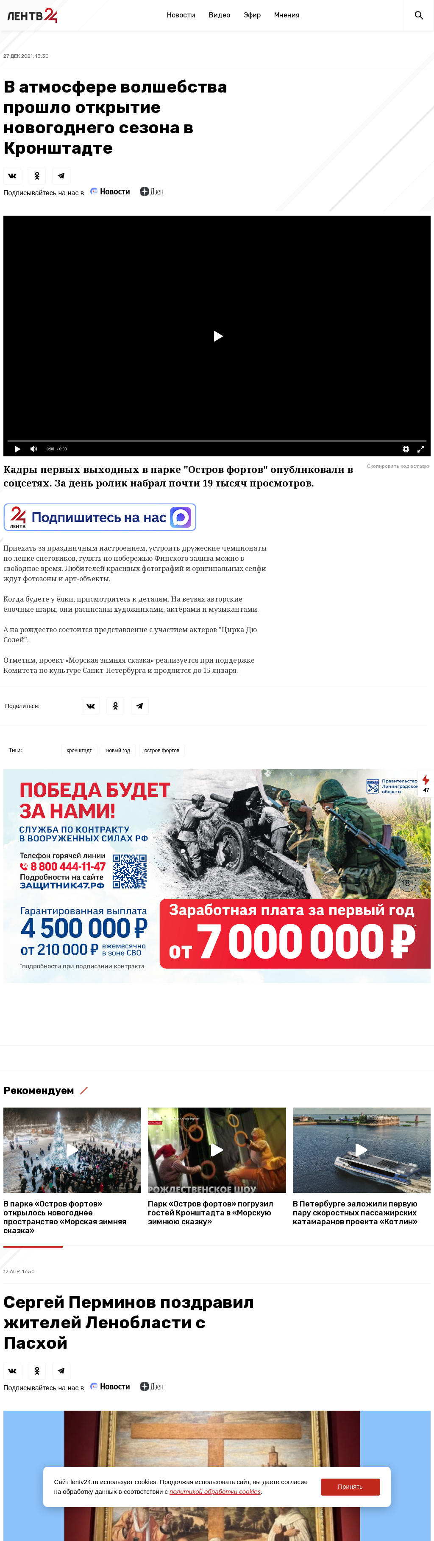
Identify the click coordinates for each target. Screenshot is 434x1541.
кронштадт (79, 751)
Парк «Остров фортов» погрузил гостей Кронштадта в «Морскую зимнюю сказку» (210, 1213)
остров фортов (162, 751)
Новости (181, 15)
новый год (118, 751)
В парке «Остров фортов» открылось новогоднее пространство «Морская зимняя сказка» (64, 1217)
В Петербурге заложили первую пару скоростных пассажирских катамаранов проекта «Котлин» (355, 1213)
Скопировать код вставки (399, 466)
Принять (350, 1486)
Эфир (252, 15)
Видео (219, 15)
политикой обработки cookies (215, 1491)
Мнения (287, 15)
